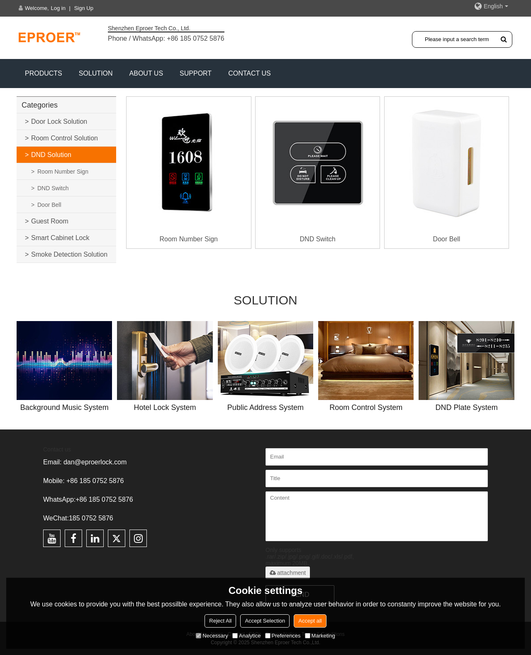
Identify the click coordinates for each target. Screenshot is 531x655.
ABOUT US (146, 73)
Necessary (212, 636)
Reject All (220, 621)
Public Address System (265, 407)
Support (196, 73)
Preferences (283, 636)
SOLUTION (96, 73)
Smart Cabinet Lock (60, 237)
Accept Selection (265, 621)
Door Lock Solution (59, 121)
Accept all (310, 621)
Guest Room (49, 221)
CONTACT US (249, 73)
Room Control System (365, 407)
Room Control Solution (64, 138)
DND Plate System (467, 407)
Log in (58, 8)
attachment (288, 572)
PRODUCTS (43, 73)
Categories (40, 105)
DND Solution (51, 154)
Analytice (246, 636)
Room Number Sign (62, 171)
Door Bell (49, 204)
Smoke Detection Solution (69, 254)
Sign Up (83, 8)
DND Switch (52, 188)
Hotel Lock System (165, 407)
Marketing (320, 636)
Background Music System (64, 407)
